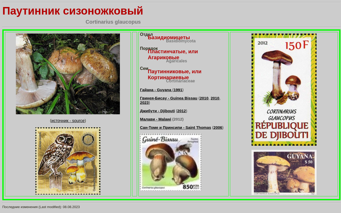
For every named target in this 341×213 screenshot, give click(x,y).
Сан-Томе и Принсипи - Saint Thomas (175, 127)
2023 (144, 102)
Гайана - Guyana (156, 90)
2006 (218, 127)
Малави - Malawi (155, 119)
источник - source (68, 120)
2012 (181, 111)
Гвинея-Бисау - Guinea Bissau (168, 98)
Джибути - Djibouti (157, 111)
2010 (204, 98)
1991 (177, 90)
